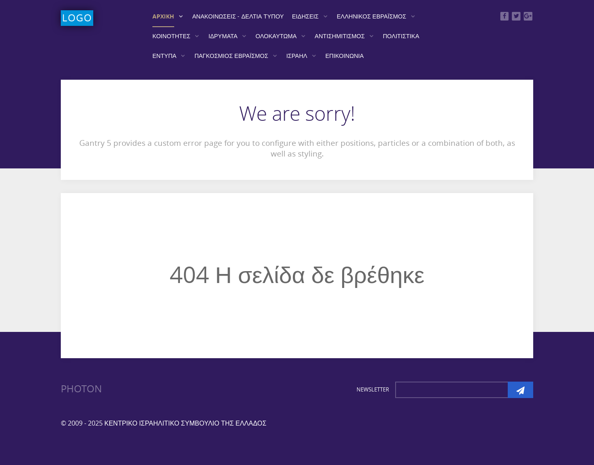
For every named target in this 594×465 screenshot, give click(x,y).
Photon (81, 389)
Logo (77, 18)
